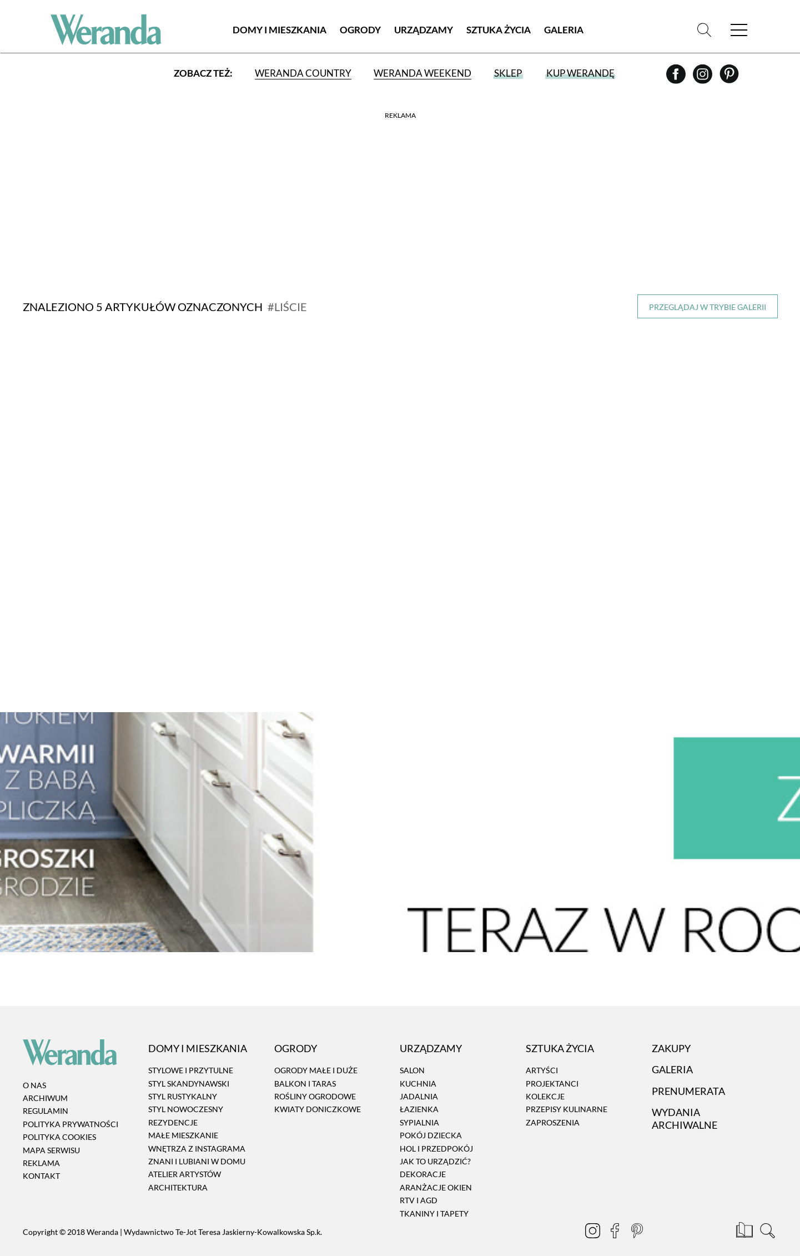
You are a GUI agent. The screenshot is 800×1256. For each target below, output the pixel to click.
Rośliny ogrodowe (315, 1079)
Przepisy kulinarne (566, 1092)
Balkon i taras (305, 1066)
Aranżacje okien (436, 1170)
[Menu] (739, 30)
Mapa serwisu (51, 1133)
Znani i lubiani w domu (196, 1144)
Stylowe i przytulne (190, 1053)
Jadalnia (419, 1079)
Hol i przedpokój (436, 1131)
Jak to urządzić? (435, 1144)
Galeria (563, 30)
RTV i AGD (418, 1183)
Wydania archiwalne (684, 1101)
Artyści (542, 1053)
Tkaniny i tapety (434, 1196)
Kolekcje (545, 1079)
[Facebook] (676, 78)
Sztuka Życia (498, 30)
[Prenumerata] (745, 1215)
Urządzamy (423, 30)
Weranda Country (303, 73)
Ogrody (360, 30)
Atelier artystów (184, 1157)
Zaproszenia (553, 1105)
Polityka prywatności (70, 1107)
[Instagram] (703, 78)
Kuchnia (418, 1066)
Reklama (41, 1146)
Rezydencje (173, 1105)
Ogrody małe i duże (316, 1053)
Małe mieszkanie (183, 1118)
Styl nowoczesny (185, 1092)
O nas (34, 1068)
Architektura (178, 1170)
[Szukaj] (704, 30)
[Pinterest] (729, 78)
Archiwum (45, 1081)
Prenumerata (688, 1074)
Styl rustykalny (182, 1079)
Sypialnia (419, 1105)
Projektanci (552, 1066)
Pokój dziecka (431, 1118)
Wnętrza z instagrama (196, 1131)
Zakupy (671, 1031)
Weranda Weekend (422, 73)
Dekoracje (423, 1157)
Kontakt (41, 1159)
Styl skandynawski (188, 1066)
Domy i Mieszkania (279, 30)
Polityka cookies (59, 1120)
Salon (412, 1053)
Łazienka (419, 1092)
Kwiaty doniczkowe (317, 1092)
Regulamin (45, 1094)
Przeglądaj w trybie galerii (707, 307)
